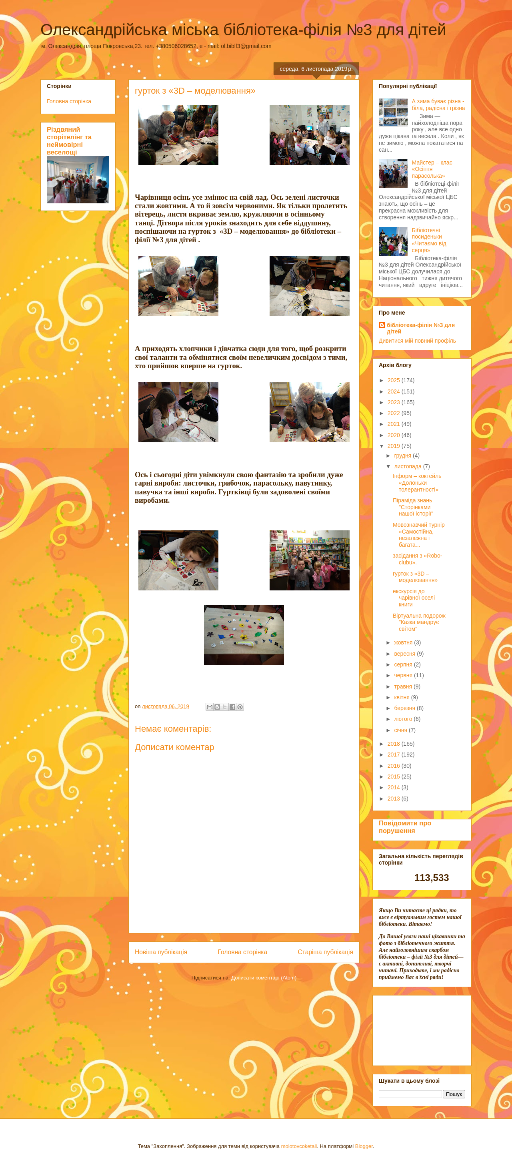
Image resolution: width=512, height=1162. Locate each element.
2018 (395, 744)
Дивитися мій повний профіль (417, 340)
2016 (395, 766)
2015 (395, 776)
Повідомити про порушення (405, 826)
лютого (404, 719)
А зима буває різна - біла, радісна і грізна (438, 104)
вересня (405, 653)
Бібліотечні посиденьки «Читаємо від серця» (429, 240)
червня (404, 675)
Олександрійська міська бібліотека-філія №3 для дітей (243, 29)
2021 (395, 424)
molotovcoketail (299, 1146)
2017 (395, 754)
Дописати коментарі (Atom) (263, 978)
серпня (404, 664)
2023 (395, 402)
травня (404, 686)
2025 (395, 380)
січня (401, 730)
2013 (395, 798)
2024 (395, 391)
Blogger (364, 1146)
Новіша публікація (161, 952)
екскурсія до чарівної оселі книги (414, 598)
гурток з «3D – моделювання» (415, 577)
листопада (408, 466)
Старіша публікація (325, 952)
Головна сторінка (243, 952)
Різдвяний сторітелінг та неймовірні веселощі (69, 141)
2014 (395, 787)
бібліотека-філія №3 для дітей (421, 328)
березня (405, 708)
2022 (395, 413)
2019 (395, 446)
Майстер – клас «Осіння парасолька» (432, 169)
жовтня (404, 642)
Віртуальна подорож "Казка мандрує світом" (419, 622)
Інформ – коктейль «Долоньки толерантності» (417, 483)
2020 (395, 435)
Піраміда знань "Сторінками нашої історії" (413, 507)
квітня (402, 697)
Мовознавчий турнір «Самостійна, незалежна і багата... (419, 535)
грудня (403, 455)
